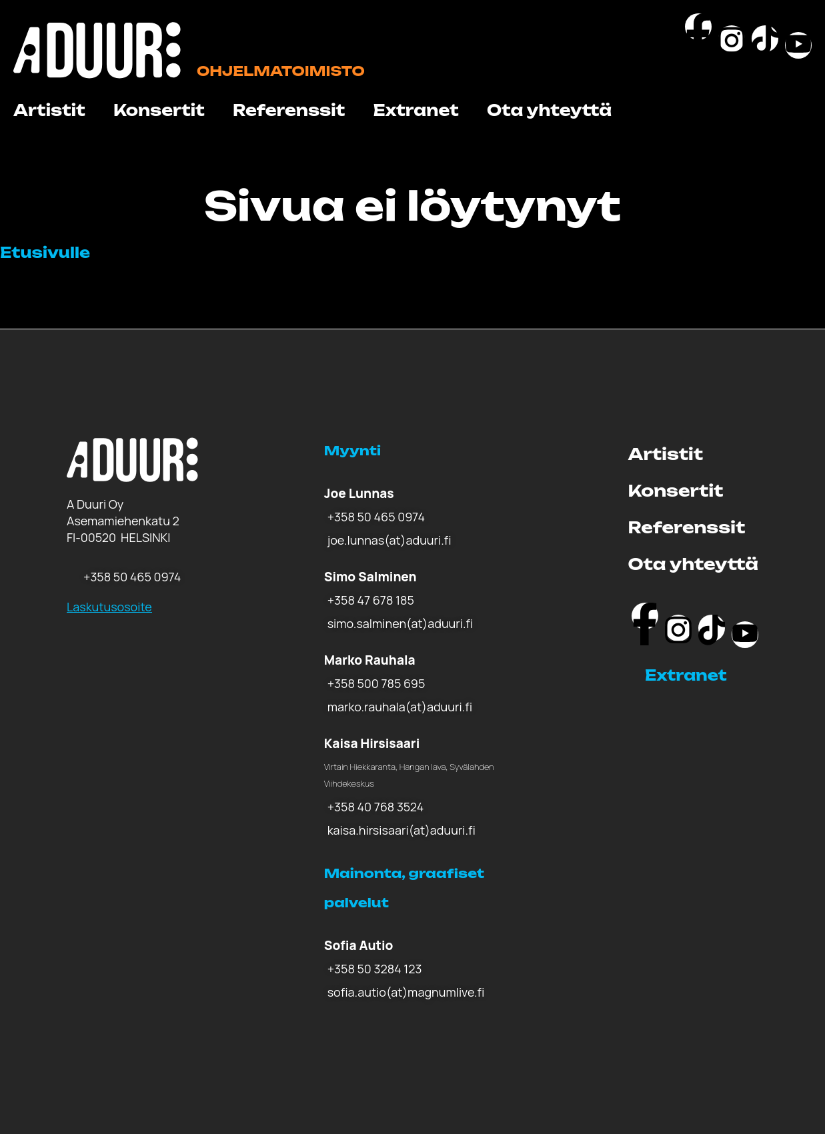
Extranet (415, 110)
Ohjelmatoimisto (281, 71)
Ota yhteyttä (549, 110)
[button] (701, 675)
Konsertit (159, 110)
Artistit (49, 110)
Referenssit (289, 110)
